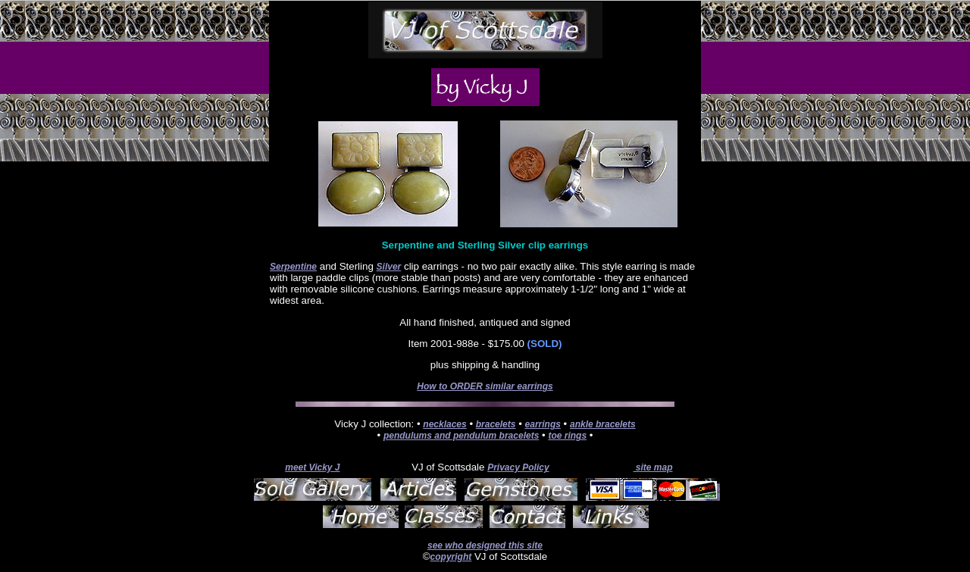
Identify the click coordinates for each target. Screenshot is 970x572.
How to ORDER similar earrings (484, 386)
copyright (451, 557)
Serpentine (293, 266)
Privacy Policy (518, 467)
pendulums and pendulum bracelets (461, 435)
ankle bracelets (603, 424)
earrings (543, 424)
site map (652, 467)
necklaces (444, 424)
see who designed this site (485, 545)
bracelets (496, 424)
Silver (389, 266)
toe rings (567, 435)
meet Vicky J (312, 467)
